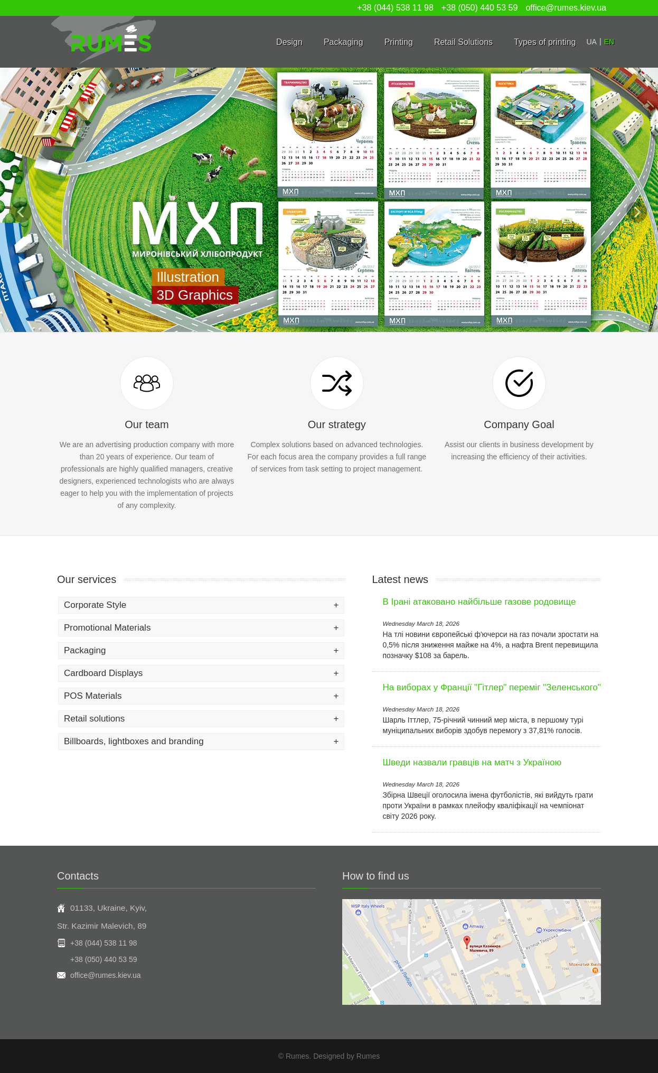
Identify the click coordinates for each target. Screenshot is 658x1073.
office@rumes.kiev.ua (565, 7)
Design (289, 42)
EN (609, 42)
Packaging (343, 42)
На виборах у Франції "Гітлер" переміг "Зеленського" (491, 687)
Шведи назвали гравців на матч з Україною (471, 762)
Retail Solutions (463, 42)
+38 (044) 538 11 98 (395, 7)
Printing (398, 42)
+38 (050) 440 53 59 (479, 7)
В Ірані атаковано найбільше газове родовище (479, 602)
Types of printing (545, 42)
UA (591, 42)
